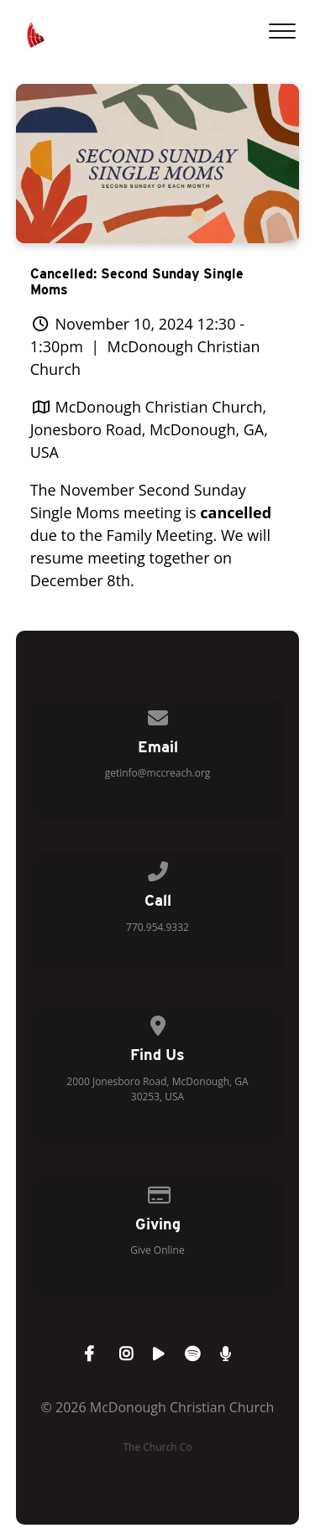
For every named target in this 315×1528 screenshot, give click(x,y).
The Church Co (157, 1447)
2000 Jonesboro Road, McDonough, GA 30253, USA (157, 1089)
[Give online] (158, 1192)
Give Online (157, 1250)
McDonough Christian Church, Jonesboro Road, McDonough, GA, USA (149, 429)
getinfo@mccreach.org (158, 773)
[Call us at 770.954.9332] (158, 868)
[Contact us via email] (158, 715)
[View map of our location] (158, 1023)
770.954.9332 (157, 927)
